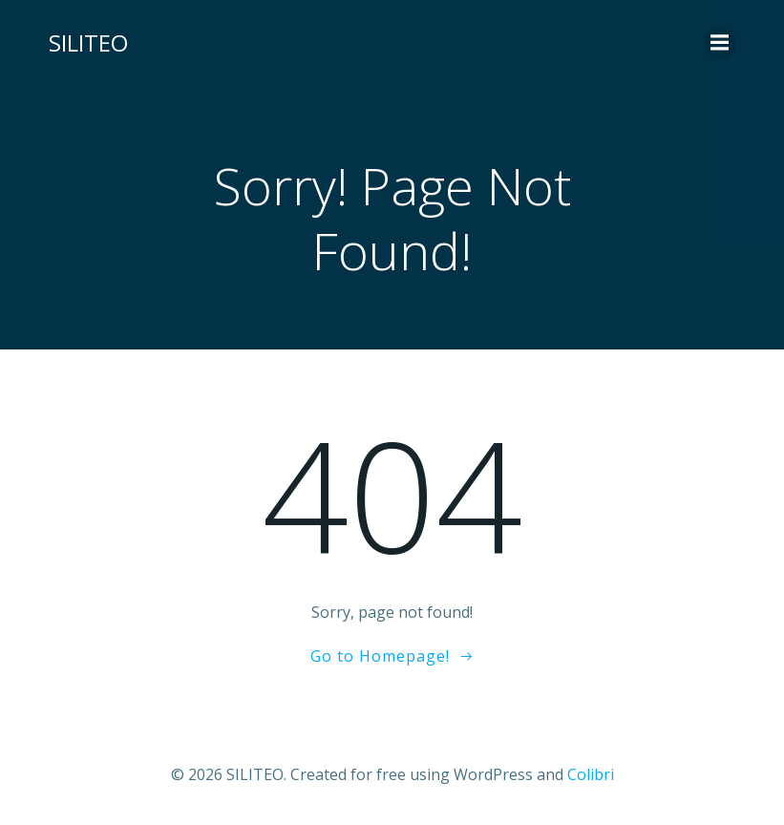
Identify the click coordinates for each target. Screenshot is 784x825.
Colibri (590, 774)
